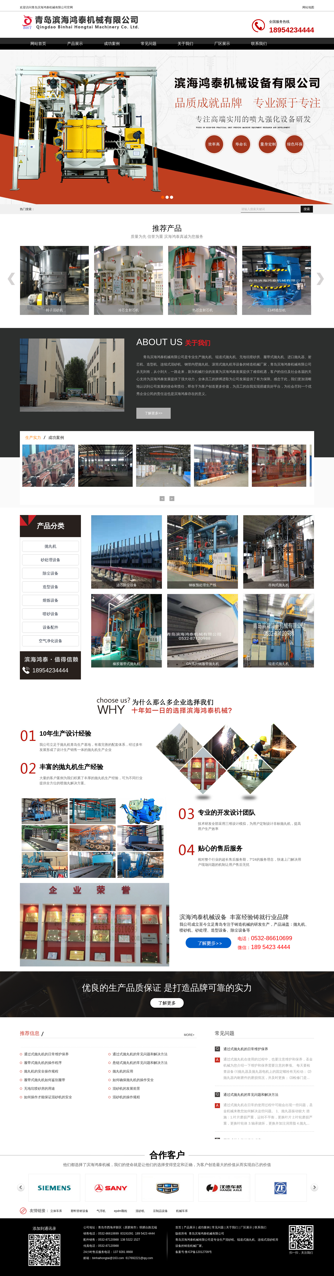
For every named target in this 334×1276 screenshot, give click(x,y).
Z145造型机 (277, 310)
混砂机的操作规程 (126, 1097)
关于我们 (185, 43)
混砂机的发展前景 (126, 1088)
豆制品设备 (160, 1211)
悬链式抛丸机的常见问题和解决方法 (140, 1063)
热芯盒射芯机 (202, 310)
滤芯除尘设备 (126, 585)
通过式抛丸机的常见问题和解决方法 (140, 1054)
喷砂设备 (50, 614)
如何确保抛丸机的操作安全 (133, 1080)
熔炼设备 (50, 600)
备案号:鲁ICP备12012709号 (193, 1252)
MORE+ (189, 1035)
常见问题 (148, 43)
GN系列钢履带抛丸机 (202, 664)
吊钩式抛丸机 (278, 585)
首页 (178, 1227)
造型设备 (50, 587)
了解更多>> (153, 413)
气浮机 (101, 1211)
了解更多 (167, 1003)
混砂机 (140, 1211)
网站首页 (38, 43)
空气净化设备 (50, 641)
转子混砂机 (54, 310)
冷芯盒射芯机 (128, 310)
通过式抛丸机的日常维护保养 (46, 1054)
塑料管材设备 (79, 1211)
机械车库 (182, 1211)
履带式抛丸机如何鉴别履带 (44, 1080)
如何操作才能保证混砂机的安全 (48, 1097)
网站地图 (308, 7)
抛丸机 (50, 546)
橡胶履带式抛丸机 (126, 664)
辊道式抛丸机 (278, 664)
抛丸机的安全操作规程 (41, 1071)
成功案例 (112, 43)
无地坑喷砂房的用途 (39, 1088)
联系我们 (259, 43)
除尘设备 (50, 573)
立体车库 (56, 1211)
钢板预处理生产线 (202, 585)
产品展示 (75, 43)
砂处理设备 (50, 560)
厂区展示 (222, 43)
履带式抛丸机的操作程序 (43, 1063)
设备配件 (50, 627)
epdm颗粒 (120, 1211)
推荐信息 (29, 1033)
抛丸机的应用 (123, 1071)
